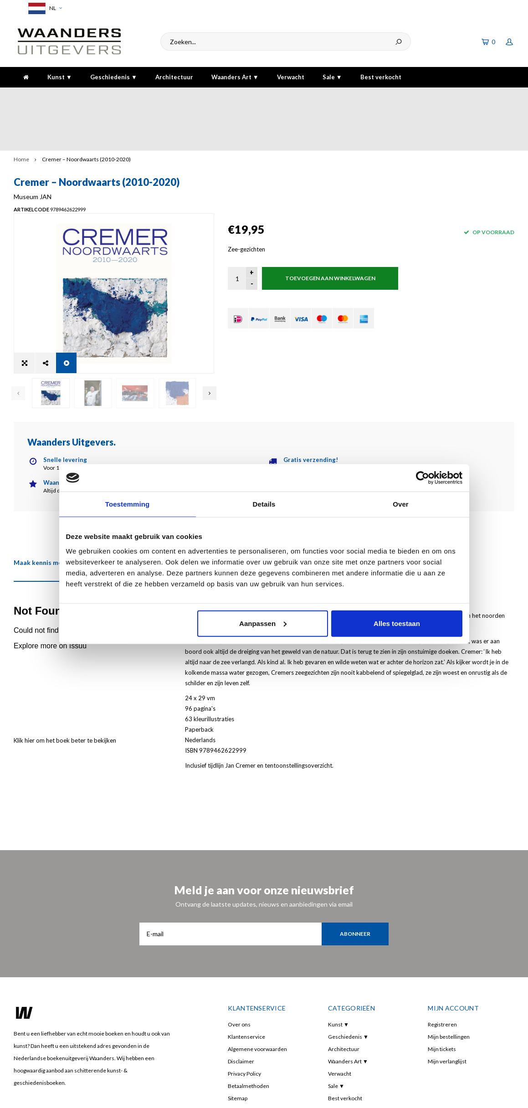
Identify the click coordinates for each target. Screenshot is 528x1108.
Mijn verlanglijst (447, 979)
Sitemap (237, 1016)
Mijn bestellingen (449, 954)
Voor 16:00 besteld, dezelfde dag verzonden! (79, 96)
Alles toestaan (397, 623)
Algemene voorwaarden (257, 967)
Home (21, 113)
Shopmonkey (206, 1095)
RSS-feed (239, 1040)
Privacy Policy (244, 991)
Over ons (239, 942)
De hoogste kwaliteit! (479, 96)
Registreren (442, 942)
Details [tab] (264, 504)
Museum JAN (247, 151)
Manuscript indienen (253, 1028)
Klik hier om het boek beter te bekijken (65, 658)
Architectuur (174, 77)
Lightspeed (149, 1095)
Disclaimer (241, 979)
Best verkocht (380, 77)
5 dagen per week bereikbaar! (376, 96)
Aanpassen (263, 623)
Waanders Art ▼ (235, 77)
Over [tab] (401, 504)
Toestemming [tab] (127, 504)
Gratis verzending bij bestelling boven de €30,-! (238, 96)
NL (44, 8)
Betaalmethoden (248, 1003)
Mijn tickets (442, 967)
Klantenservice (246, 954)
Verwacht (290, 77)
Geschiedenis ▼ (113, 77)
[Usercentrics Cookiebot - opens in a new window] (422, 478)
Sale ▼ (332, 77)
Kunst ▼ (59, 77)
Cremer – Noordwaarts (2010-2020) (86, 113)
